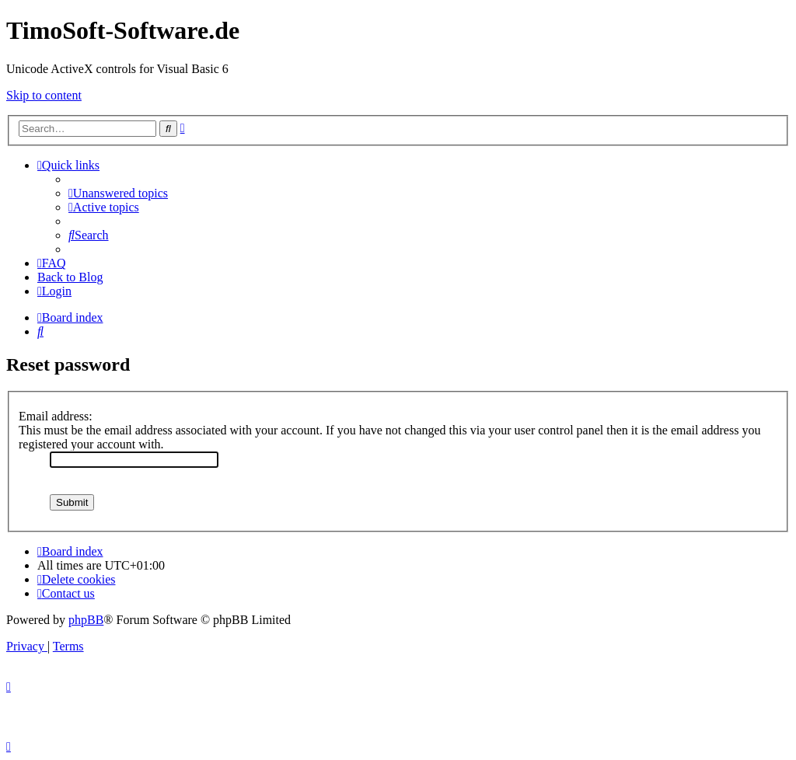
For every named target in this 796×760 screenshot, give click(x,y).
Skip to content (44, 95)
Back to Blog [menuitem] (70, 277)
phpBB (85, 619)
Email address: (56, 416)
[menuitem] (118, 193)
